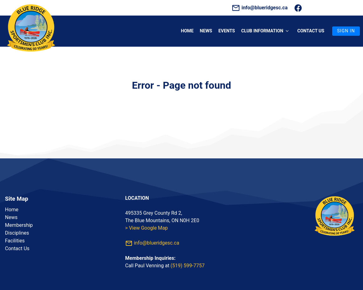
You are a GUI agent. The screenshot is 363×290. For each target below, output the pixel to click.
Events (226, 31)
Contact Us (17, 248)
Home (187, 31)
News (206, 31)
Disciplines (17, 233)
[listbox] (61, 229)
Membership (19, 225)
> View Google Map (146, 228)
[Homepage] (31, 56)
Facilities (15, 241)
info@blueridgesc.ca (260, 8)
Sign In (346, 31)
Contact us (310, 31)
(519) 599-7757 (188, 266)
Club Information (266, 31)
